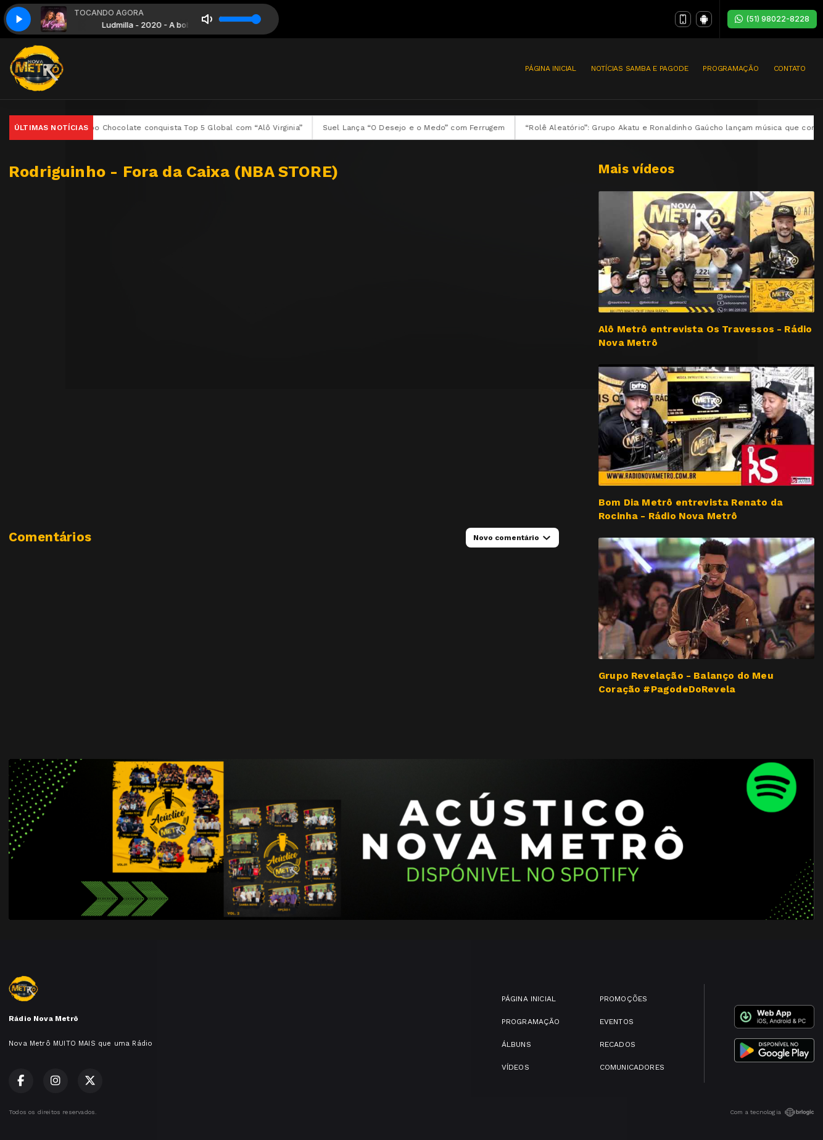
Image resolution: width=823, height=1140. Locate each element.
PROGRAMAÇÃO (730, 68)
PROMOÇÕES (624, 998)
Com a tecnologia (772, 1112)
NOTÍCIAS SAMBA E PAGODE (639, 68)
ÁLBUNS (516, 1044)
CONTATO (790, 68)
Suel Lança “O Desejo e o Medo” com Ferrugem (425, 127)
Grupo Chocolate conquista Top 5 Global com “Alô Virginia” (200, 127)
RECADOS (617, 1044)
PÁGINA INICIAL (550, 68)
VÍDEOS (515, 1067)
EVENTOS (617, 1021)
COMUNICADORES (632, 1067)
